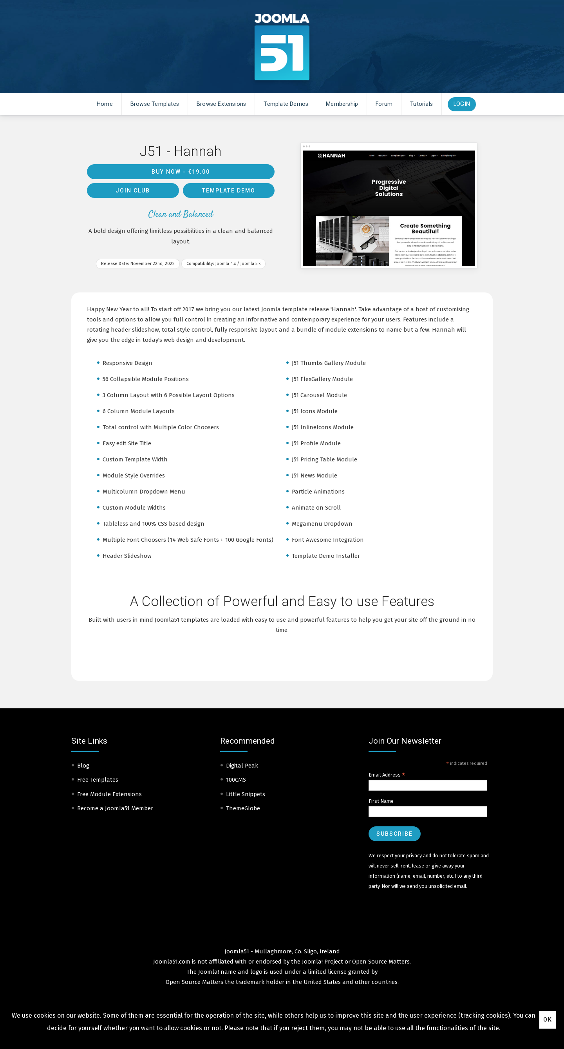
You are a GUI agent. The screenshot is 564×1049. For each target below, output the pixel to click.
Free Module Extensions (109, 794)
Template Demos (286, 104)
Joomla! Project (321, 961)
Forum (384, 104)
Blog (83, 765)
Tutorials (421, 104)
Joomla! (208, 971)
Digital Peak (242, 765)
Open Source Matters (381, 961)
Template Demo (228, 190)
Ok (547, 1019)
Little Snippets (245, 794)
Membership (342, 104)
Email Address (387, 775)
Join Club (133, 190)
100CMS (236, 779)
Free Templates (97, 779)
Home (105, 104)
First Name (381, 801)
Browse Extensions (221, 104)
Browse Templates (154, 104)
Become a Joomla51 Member (115, 808)
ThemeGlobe (243, 808)
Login (462, 104)
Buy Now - (181, 172)
